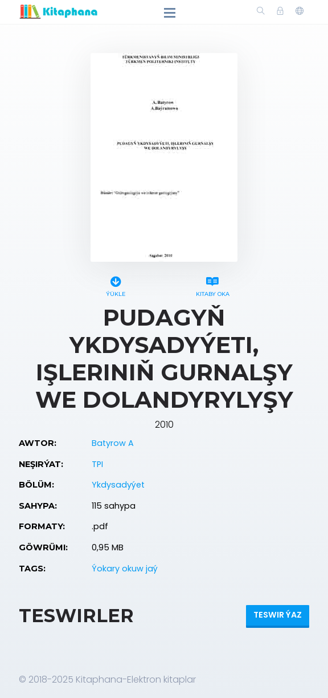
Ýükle (115, 285)
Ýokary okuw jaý (125, 568)
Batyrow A (113, 443)
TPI (97, 464)
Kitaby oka (212, 285)
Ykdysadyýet (118, 484)
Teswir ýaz (277, 614)
